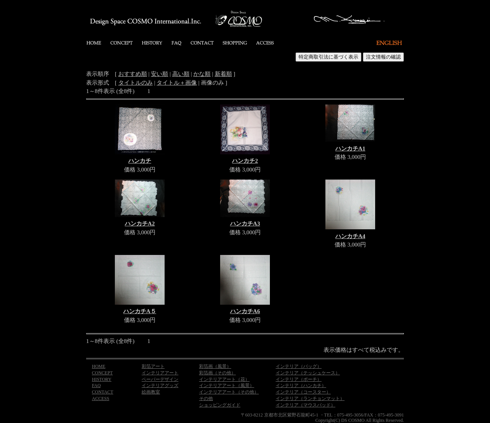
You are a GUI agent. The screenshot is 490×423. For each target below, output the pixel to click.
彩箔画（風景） (215, 366)
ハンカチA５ (139, 311)
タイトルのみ (135, 83)
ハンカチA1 (350, 148)
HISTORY (101, 379)
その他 (206, 398)
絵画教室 (151, 392)
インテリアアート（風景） (226, 385)
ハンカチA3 (245, 223)
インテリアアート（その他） (229, 392)
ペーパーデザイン (160, 379)
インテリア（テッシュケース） (308, 373)
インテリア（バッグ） (299, 366)
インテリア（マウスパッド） (305, 405)
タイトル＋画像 (177, 83)
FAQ (96, 385)
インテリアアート (160, 373)
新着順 (223, 74)
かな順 (202, 74)
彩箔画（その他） (217, 373)
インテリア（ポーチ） (299, 379)
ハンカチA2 (140, 223)
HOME (98, 366)
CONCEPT (102, 373)
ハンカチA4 (350, 236)
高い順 (180, 74)
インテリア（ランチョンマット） (310, 398)
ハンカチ (139, 161)
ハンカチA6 (245, 311)
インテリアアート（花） (224, 379)
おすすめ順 (132, 74)
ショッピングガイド (219, 405)
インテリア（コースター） (303, 392)
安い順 (159, 74)
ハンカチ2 (245, 161)
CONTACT (102, 392)
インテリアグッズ (160, 385)
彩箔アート (153, 366)
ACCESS (100, 398)
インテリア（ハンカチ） (301, 385)
